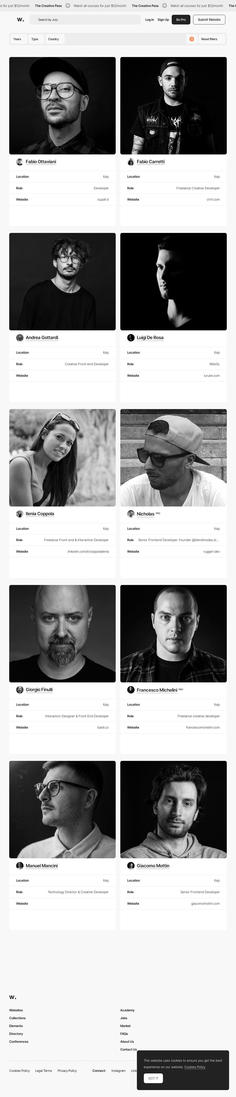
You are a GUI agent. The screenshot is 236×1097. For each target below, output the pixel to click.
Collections (17, 1018)
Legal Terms (43, 1071)
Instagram (119, 1071)
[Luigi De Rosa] (145, 337)
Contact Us (128, 1049)
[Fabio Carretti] (146, 162)
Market (125, 1026)
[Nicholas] (143, 514)
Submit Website (209, 19)
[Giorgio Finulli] (34, 689)
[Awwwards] (20, 19)
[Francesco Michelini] (155, 689)
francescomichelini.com (203, 727)
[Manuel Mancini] (37, 865)
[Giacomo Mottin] (148, 865)
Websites (16, 1010)
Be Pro (181, 19)
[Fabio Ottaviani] (36, 162)
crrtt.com (213, 199)
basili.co (103, 727)
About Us (127, 1041)
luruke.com (212, 375)
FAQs (124, 1034)
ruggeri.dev (212, 551)
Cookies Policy (19, 1071)
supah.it (103, 199)
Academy (127, 1010)
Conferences (18, 1041)
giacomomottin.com (205, 903)
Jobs (123, 1018)
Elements (16, 1026)
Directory (16, 1034)
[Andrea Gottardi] (37, 337)
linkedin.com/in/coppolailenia (88, 551)
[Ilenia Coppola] (35, 514)
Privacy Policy (67, 1071)
